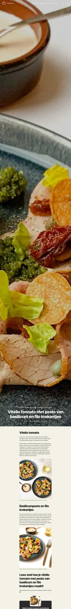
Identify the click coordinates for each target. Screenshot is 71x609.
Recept (35, 407)
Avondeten (19, 407)
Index (37, 4)
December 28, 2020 (35, 421)
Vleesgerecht (41, 407)
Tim (27, 421)
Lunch (30, 407)
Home (33, 4)
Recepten (42, 4)
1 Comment (45, 421)
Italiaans (25, 407)
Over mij (55, 4)
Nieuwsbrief (49, 4)
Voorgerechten (50, 407)
